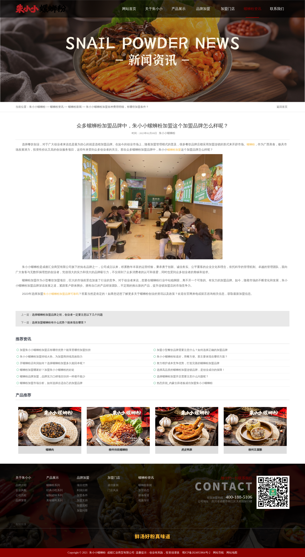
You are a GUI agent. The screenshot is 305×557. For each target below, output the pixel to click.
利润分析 (82, 490)
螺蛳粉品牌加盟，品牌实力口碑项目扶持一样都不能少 (52, 376)
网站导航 (218, 552)
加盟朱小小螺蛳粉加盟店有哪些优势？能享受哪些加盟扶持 (55, 350)
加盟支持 (82, 500)
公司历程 (21, 495)
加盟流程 (82, 505)
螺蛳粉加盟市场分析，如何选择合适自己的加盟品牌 (51, 383)
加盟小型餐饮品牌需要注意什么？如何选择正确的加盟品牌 (192, 350)
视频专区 (143, 500)
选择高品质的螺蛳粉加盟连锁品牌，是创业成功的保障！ (191, 369)
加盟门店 (228, 9)
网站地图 (231, 552)
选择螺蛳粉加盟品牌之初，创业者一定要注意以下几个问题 (67, 314)
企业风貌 (21, 490)
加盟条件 (82, 495)
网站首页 (129, 9)
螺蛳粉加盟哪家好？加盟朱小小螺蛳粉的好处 (47, 369)
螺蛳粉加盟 (174, 149)
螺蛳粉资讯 (252, 12)
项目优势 (82, 485)
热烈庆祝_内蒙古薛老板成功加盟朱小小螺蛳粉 (185, 383)
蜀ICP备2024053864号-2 (196, 552)
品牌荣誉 (21, 500)
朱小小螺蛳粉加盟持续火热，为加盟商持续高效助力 (51, 356)
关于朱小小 (154, 9)
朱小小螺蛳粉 (37, 106)
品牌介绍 (21, 485)
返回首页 (282, 106)
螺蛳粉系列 (53, 485)
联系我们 (277, 9)
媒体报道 (143, 495)
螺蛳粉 (251, 144)
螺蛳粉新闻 (75, 106)
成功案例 (113, 485)
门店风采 (113, 490)
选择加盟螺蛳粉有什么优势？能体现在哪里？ (59, 322)
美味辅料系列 (54, 500)
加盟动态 (143, 490)
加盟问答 (82, 510)
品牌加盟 (203, 9)
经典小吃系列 (54, 490)
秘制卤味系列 (54, 495)
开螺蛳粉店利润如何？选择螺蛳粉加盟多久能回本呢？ (52, 363)
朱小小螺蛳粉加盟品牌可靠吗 (61, 293)
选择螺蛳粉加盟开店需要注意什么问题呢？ (183, 376)
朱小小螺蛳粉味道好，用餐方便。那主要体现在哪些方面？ (192, 356)
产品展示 (179, 9)
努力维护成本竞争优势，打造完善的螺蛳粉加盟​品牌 (188, 363)
